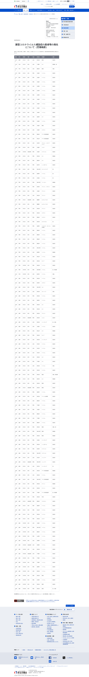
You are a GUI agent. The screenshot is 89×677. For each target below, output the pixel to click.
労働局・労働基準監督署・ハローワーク (52, 626)
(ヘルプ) (56, 1)
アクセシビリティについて (62, 666)
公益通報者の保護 (66, 634)
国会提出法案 (65, 616)
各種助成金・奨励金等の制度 (37, 619)
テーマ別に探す (19, 614)
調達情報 (64, 629)
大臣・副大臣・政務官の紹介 (52, 616)
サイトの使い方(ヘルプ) (19, 667)
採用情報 (49, 633)
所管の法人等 (30, 649)
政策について (35, 614)
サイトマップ (64, 4)
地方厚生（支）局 (50, 623)
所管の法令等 (66, 614)
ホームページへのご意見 (38, 667)
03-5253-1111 (35, 672)
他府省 (24, 649)
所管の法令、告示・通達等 (68, 618)
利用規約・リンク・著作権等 (20, 666)
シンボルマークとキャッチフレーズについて (46, 666)
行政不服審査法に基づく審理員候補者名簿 (68, 643)
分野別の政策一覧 (35, 616)
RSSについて (29, 667)
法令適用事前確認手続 (67, 627)
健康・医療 (18, 616)
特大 (73, 1)
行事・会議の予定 (66, 34)
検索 (73, 6)
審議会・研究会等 (35, 621)
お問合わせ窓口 (49, 4)
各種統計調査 (49, 638)
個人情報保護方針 (32, 666)
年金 (17, 621)
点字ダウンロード (41, 1)
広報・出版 (65, 31)
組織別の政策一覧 (35, 618)
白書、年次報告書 (50, 639)
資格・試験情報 (50, 631)
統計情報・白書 (50, 636)
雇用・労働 (18, 619)
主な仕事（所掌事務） (51, 621)
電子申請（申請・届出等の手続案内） (68, 625)
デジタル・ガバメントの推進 (68, 637)
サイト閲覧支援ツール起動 (50, 1)
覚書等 (64, 619)
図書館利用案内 (38, 649)
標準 (68, 1)
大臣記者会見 (66, 24)
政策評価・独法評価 (35, 626)
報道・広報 (66, 18)
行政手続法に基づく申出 (67, 641)
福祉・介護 (18, 618)
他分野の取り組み (19, 623)
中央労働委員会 (50, 629)
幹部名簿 (49, 618)
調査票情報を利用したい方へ (52, 641)
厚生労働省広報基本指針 (68, 21)
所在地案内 (49, 619)
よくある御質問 (57, 4)
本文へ (42, 4)
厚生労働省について (51, 614)
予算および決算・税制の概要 (37, 625)
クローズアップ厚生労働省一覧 (50, 649)
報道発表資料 (18, 629)
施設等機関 (49, 628)
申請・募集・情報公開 (68, 622)
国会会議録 (34, 623)
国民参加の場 (72, 4)
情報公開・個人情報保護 (67, 635)
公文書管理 (65, 639)
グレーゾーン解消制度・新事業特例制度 (68, 632)
